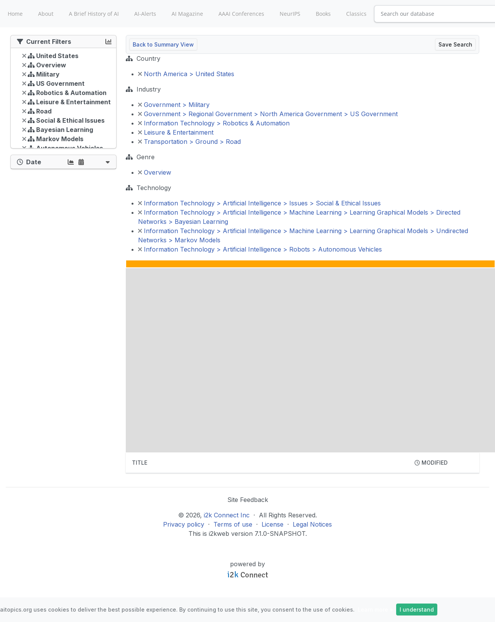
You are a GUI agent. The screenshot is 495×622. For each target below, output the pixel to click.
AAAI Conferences (241, 13)
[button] (107, 162)
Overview (154, 172)
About (45, 13)
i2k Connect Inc (227, 515)
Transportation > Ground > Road (189, 141)
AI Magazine (187, 13)
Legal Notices (312, 524)
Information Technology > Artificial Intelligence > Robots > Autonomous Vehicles (260, 249)
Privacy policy (183, 524)
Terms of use (232, 524)
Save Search (455, 44)
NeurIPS (290, 13)
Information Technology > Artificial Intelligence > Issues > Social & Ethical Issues (259, 203)
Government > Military (174, 104)
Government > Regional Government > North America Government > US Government (268, 114)
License (272, 524)
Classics (356, 13)
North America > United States (186, 74)
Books (323, 13)
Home (15, 13)
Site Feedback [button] (247, 500)
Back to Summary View (163, 44)
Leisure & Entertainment (175, 132)
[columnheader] (267, 462)
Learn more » (375, 609)
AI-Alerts (145, 13)
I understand (417, 609)
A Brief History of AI (94, 13)
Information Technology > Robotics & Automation (214, 123)
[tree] (63, 100)
